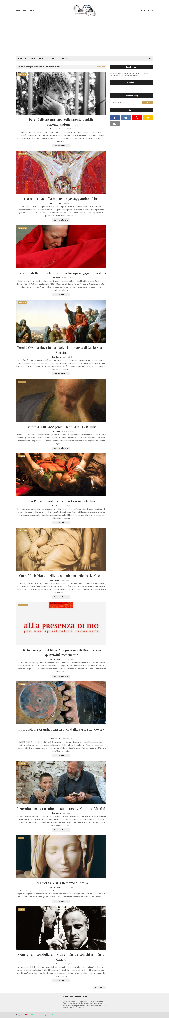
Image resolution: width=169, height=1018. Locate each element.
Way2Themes (33, 1015)
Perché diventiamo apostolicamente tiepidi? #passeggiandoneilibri (61, 121)
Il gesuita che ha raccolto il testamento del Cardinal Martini (61, 808)
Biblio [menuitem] (33, 59)
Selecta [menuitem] (63, 59)
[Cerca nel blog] (126, 102)
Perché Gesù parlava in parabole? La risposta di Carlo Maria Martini (61, 349)
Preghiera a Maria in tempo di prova (61, 883)
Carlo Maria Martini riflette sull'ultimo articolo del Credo (61, 575)
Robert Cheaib (55, 129)
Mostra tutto (101, 67)
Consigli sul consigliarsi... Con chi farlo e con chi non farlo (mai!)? (61, 956)
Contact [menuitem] (54, 59)
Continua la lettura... (61, 146)
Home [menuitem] (20, 59)
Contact (32, 10)
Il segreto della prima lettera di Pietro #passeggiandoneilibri (61, 273)
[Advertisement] (84, 38)
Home (18, 10)
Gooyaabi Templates (52, 1015)
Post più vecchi (99, 987)
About (24, 10)
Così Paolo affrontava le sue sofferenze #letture (61, 501)
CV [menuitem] (47, 59)
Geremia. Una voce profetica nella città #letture (61, 427)
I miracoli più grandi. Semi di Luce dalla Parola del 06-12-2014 (61, 731)
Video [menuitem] (40, 59)
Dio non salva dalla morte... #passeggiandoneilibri (61, 198)
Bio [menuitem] (26, 59)
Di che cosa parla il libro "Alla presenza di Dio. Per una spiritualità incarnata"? (61, 652)
